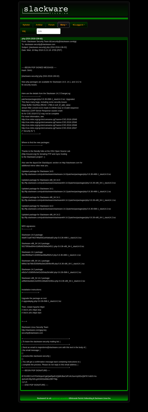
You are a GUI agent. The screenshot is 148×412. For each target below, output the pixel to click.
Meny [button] (62, 25)
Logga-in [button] (78, 25)
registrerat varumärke (60, 398)
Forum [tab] (51, 25)
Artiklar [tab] (39, 25)
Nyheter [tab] (26, 25)
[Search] (49, 31)
